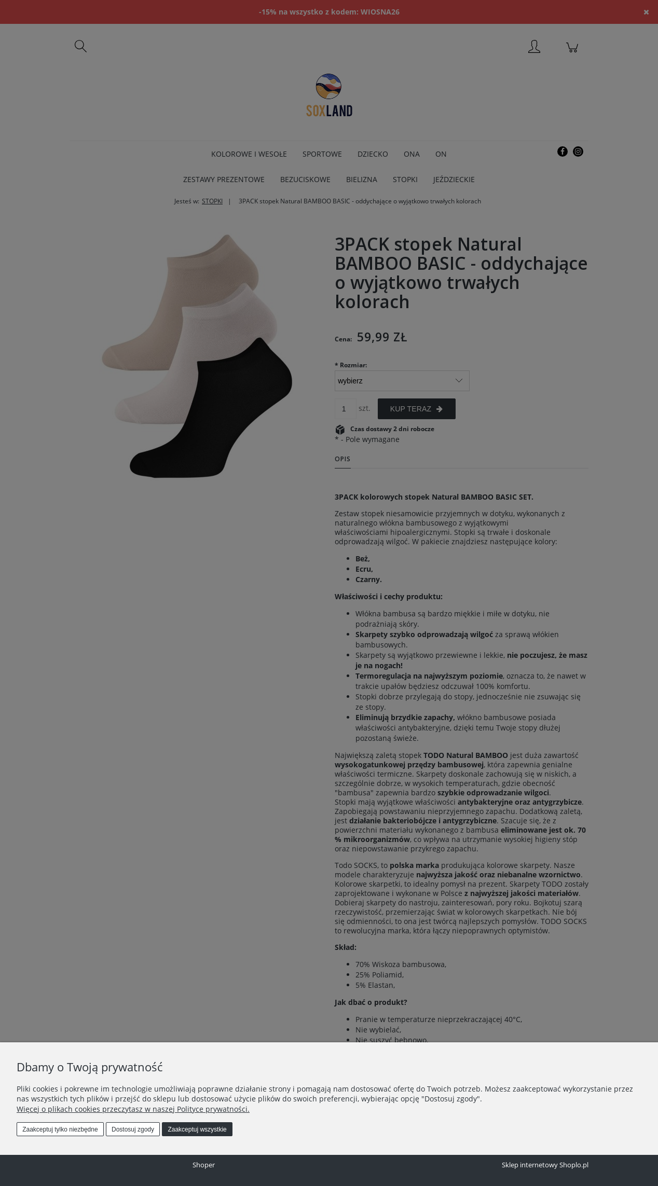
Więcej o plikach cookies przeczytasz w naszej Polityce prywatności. (133, 1109)
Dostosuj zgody (133, 1129)
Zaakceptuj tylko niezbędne (60, 1129)
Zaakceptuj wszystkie (197, 1129)
